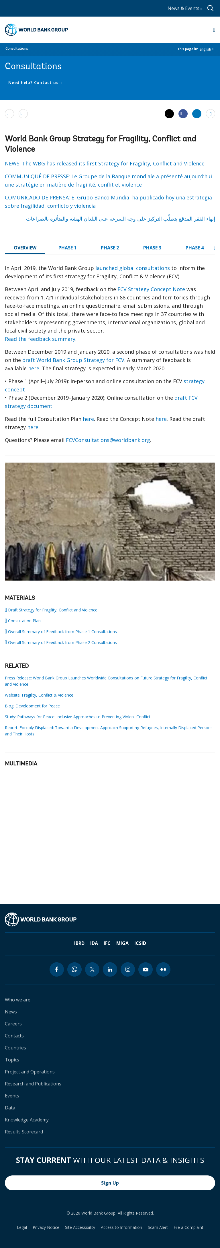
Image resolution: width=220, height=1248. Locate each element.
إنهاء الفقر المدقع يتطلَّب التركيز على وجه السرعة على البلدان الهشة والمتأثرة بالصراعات (120, 218)
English (205, 49)
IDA (94, 943)
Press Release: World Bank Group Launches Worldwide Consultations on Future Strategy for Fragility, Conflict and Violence (106, 681)
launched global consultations (132, 268)
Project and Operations (30, 1072)
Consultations (16, 48)
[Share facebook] (183, 113)
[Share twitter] (169, 113)
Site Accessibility (80, 1227)
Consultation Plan (23, 620)
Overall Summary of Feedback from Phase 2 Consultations (61, 642)
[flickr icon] (163, 969)
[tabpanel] (110, 356)
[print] (23, 113)
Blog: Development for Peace (32, 706)
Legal (22, 1227)
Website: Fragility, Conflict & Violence (39, 695)
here (33, 368)
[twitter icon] (92, 969)
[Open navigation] (214, 30)
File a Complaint (188, 1227)
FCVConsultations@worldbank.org (108, 440)
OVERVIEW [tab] (25, 248)
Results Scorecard (24, 1132)
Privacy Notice (46, 1227)
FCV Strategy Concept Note (151, 289)
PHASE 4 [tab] (195, 248)
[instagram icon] (128, 969)
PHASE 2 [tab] (110, 248)
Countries (15, 1048)
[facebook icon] (57, 969)
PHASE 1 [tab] (67, 248)
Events (12, 1096)
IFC (107, 943)
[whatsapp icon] (74, 969)
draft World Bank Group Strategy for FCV (73, 360)
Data (10, 1108)
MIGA (122, 943)
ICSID (140, 943)
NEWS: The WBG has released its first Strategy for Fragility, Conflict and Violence (105, 163)
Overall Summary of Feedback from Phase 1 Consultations (61, 631)
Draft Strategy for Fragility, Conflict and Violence (51, 610)
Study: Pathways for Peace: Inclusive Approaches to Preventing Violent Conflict (77, 716)
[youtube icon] (145, 969)
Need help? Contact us (34, 82)
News (11, 1012)
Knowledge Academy (27, 1120)
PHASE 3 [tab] (152, 248)
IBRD (79, 943)
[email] (9, 113)
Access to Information (121, 1227)
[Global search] (210, 8)
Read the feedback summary (40, 338)
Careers (13, 1024)
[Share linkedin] (196, 113)
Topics (12, 1060)
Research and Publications (33, 1084)
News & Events (185, 8)
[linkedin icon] (110, 969)
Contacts (14, 1036)
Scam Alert (158, 1227)
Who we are (17, 1000)
